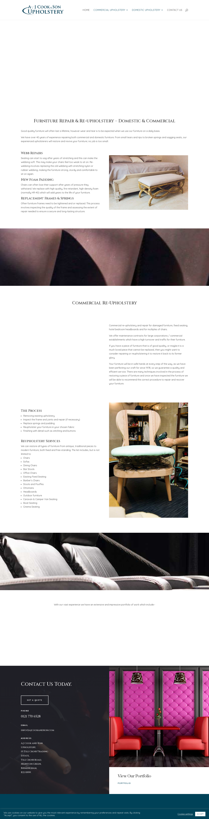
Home (86, 10)
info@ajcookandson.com (37, 730)
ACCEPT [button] (200, 814)
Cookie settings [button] (185, 814)
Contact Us (174, 10)
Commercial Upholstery (109, 10)
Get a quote (34, 700)
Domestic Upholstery (146, 10)
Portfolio (124, 783)
